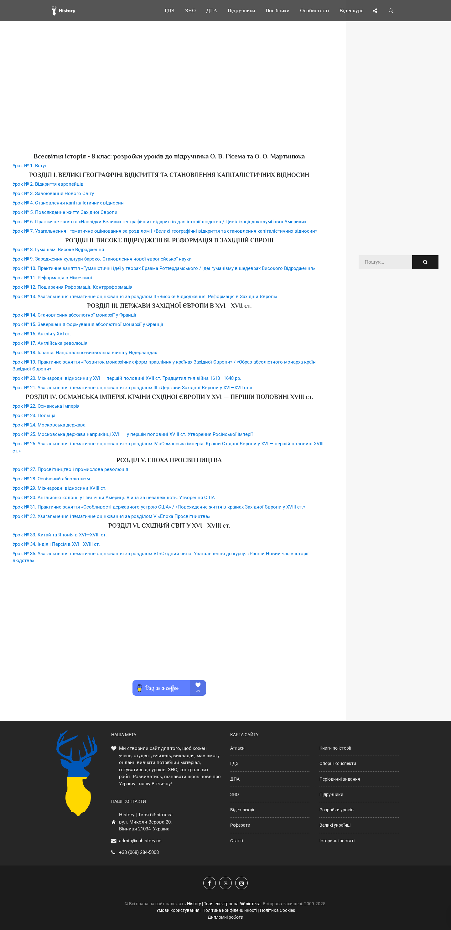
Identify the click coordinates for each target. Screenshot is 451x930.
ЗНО (234, 794)
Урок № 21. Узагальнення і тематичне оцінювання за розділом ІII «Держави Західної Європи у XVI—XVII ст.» (132, 387)
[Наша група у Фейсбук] (209, 883)
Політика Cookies (277, 910)
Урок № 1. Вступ (30, 165)
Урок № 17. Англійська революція (50, 343)
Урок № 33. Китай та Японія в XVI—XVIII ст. (60, 535)
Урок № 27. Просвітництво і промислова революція (70, 469)
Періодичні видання (339, 779)
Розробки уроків (336, 809)
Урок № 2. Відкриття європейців (48, 184)
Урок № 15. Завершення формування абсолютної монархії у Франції (88, 324)
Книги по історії (335, 748)
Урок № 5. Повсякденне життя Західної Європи (65, 212)
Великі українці (334, 825)
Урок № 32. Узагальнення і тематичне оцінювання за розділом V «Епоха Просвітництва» (111, 516)
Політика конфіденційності (229, 910)
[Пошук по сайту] (391, 11)
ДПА (235, 779)
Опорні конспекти (337, 763)
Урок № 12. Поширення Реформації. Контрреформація (72, 287)
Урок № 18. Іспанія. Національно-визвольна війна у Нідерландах (85, 352)
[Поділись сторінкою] (375, 11)
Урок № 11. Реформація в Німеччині (52, 278)
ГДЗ (234, 763)
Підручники (331, 794)
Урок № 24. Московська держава (49, 425)
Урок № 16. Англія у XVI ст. (42, 334)
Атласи (237, 748)
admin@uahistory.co (140, 841)
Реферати (240, 825)
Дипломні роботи (225, 917)
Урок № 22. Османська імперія (46, 406)
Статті (236, 840)
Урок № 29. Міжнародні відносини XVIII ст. (59, 488)
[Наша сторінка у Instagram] (241, 883)
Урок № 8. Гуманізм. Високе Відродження (58, 249)
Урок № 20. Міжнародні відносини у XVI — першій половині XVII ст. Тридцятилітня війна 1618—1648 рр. (127, 378)
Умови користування (178, 910)
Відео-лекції (242, 809)
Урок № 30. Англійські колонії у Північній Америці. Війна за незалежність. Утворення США (114, 497)
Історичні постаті (337, 840)
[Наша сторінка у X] (225, 883)
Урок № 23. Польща (34, 415)
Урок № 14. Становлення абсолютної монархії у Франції (74, 315)
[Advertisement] (169, 97)
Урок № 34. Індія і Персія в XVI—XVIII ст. (56, 544)
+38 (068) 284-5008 (139, 852)
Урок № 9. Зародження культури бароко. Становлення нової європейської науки (102, 259)
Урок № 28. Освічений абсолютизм (51, 479)
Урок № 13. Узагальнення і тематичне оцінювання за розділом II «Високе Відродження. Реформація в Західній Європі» (145, 296)
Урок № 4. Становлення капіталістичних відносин (68, 203)
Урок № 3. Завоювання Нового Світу (53, 193)
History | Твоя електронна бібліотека (224, 903)
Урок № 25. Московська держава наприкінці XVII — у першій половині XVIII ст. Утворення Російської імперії (133, 434)
